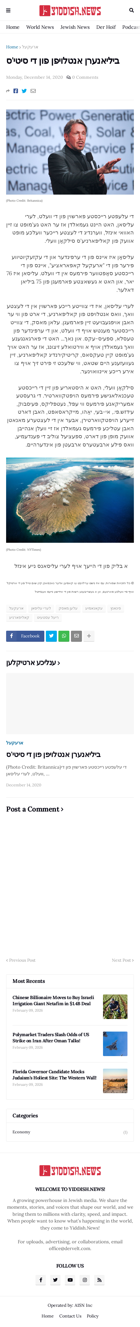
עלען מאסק (68, 608)
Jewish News (75, 27)
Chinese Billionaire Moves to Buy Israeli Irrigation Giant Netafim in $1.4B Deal (53, 1000)
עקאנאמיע (94, 608)
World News (40, 27)
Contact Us (70, 1316)
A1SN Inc (83, 1305)
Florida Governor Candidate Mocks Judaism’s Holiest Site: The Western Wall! (55, 1075)
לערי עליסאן (41, 608)
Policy (92, 1316)
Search (131, 10)
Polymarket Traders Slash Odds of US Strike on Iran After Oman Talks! (51, 1038)
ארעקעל (30, 47)
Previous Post (22, 960)
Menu (8, 10)
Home (13, 27)
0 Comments (85, 77)
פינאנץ (115, 608)
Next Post (121, 960)
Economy (70, 1132)
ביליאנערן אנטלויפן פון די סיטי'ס (53, 754)
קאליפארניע (19, 617)
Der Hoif (106, 27)
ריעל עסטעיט (48, 617)
